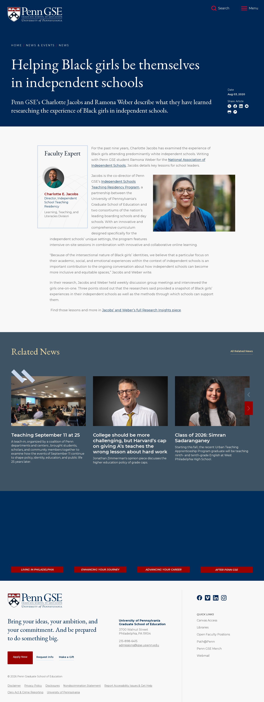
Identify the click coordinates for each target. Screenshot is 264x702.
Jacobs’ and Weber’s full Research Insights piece (141, 310)
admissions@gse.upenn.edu (139, 645)
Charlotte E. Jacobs (61, 194)
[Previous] (249, 394)
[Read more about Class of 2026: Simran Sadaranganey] (212, 401)
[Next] (249, 408)
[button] (249, 8)
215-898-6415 (128, 641)
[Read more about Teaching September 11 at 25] (48, 401)
